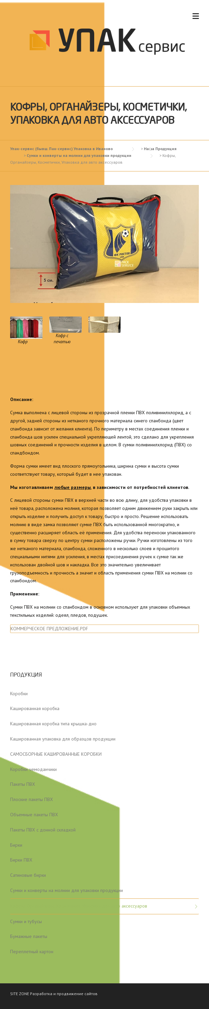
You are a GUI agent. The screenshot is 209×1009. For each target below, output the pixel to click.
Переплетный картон (31, 951)
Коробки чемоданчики (33, 769)
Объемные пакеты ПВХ (34, 815)
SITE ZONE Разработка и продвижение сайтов (54, 993)
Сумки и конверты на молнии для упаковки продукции (66, 890)
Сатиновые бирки (28, 875)
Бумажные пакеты (28, 936)
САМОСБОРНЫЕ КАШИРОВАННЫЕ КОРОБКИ (56, 754)
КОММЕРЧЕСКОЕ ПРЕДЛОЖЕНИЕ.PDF (49, 629)
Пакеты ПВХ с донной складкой (43, 830)
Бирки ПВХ (21, 860)
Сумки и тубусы (26, 921)
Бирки (16, 845)
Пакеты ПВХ (22, 784)
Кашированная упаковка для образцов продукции (62, 739)
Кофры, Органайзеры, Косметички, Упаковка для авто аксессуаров (78, 906)
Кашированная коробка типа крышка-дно (53, 724)
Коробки (19, 693)
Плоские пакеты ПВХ (31, 799)
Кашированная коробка (34, 708)
